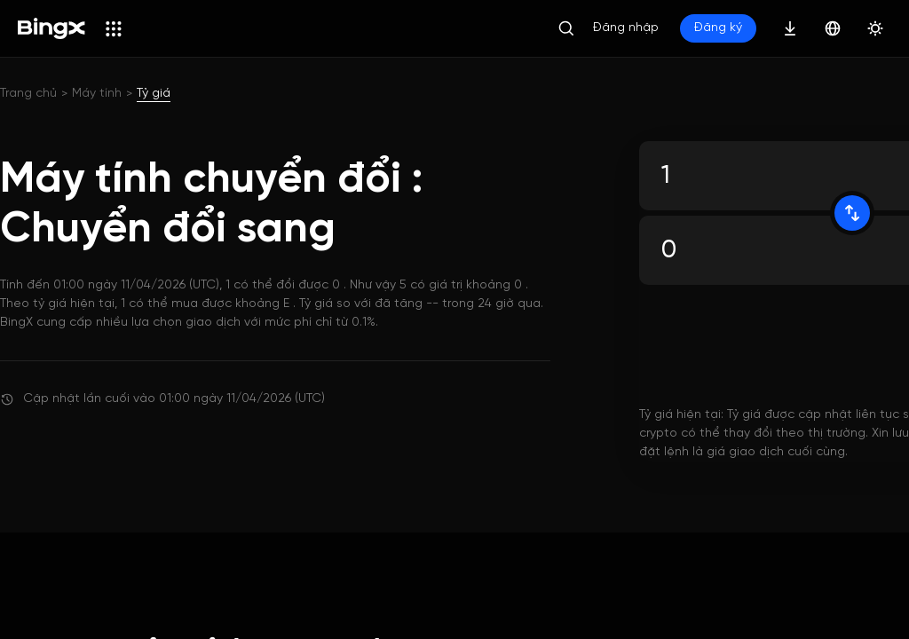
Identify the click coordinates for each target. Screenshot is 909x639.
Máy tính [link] (97, 93)
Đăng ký (718, 28)
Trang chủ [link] (28, 93)
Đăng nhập (626, 28)
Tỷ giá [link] (153, 93)
